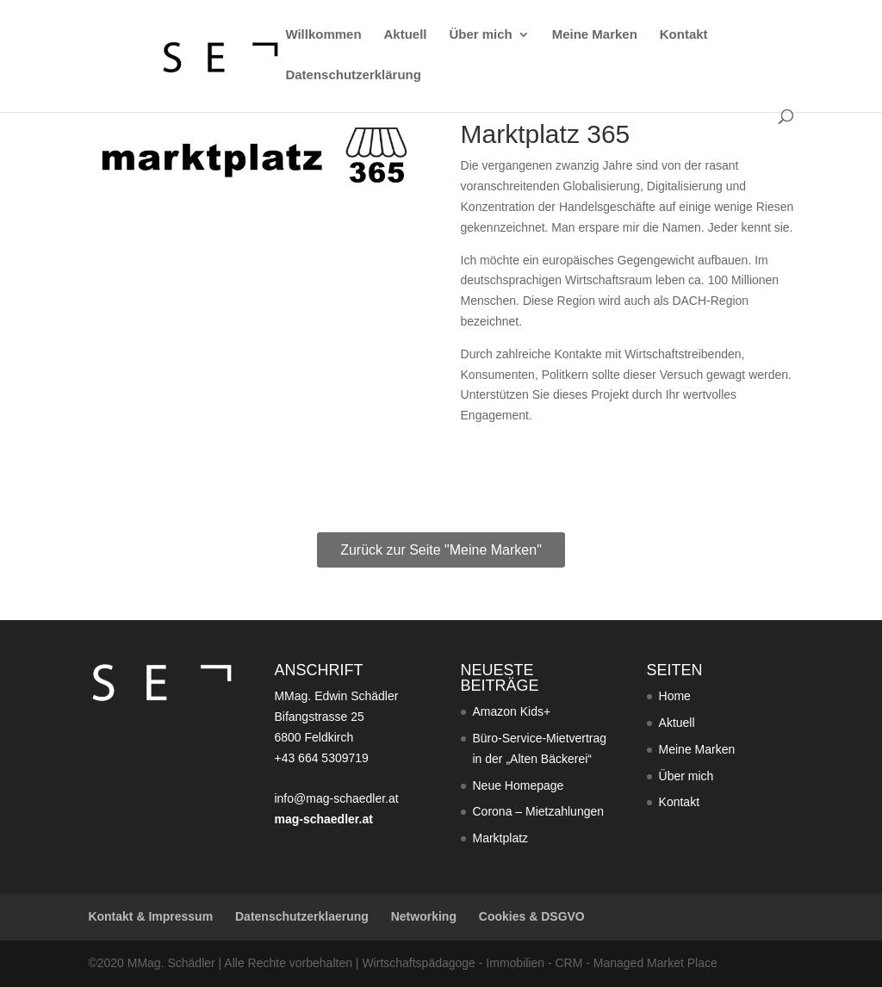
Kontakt (684, 34)
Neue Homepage (518, 785)
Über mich (480, 34)
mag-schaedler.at (323, 819)
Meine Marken (594, 34)
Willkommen (323, 34)
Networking (424, 916)
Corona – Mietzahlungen (539, 811)
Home (675, 696)
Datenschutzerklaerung (302, 916)
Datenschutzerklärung (353, 75)
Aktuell (405, 34)
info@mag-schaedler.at (336, 798)
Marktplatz (501, 838)
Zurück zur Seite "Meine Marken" (441, 550)
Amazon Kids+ (512, 711)
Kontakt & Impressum (150, 916)
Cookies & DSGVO (532, 916)
